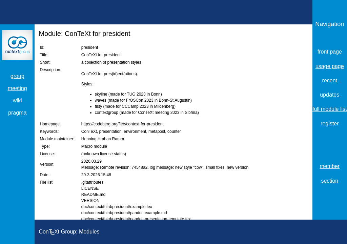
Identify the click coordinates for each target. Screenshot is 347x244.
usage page (329, 66)
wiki (17, 100)
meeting (17, 88)
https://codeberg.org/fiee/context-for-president (122, 124)
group (17, 76)
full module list (329, 109)
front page (330, 52)
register (330, 123)
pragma (17, 113)
